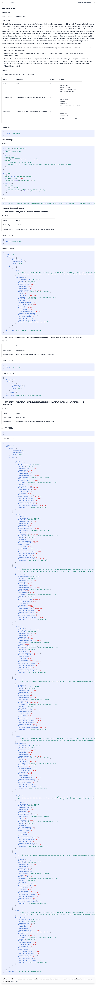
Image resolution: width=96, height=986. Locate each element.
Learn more (15, 981)
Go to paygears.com (84, 2)
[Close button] (92, 980)
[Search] (41, 2)
